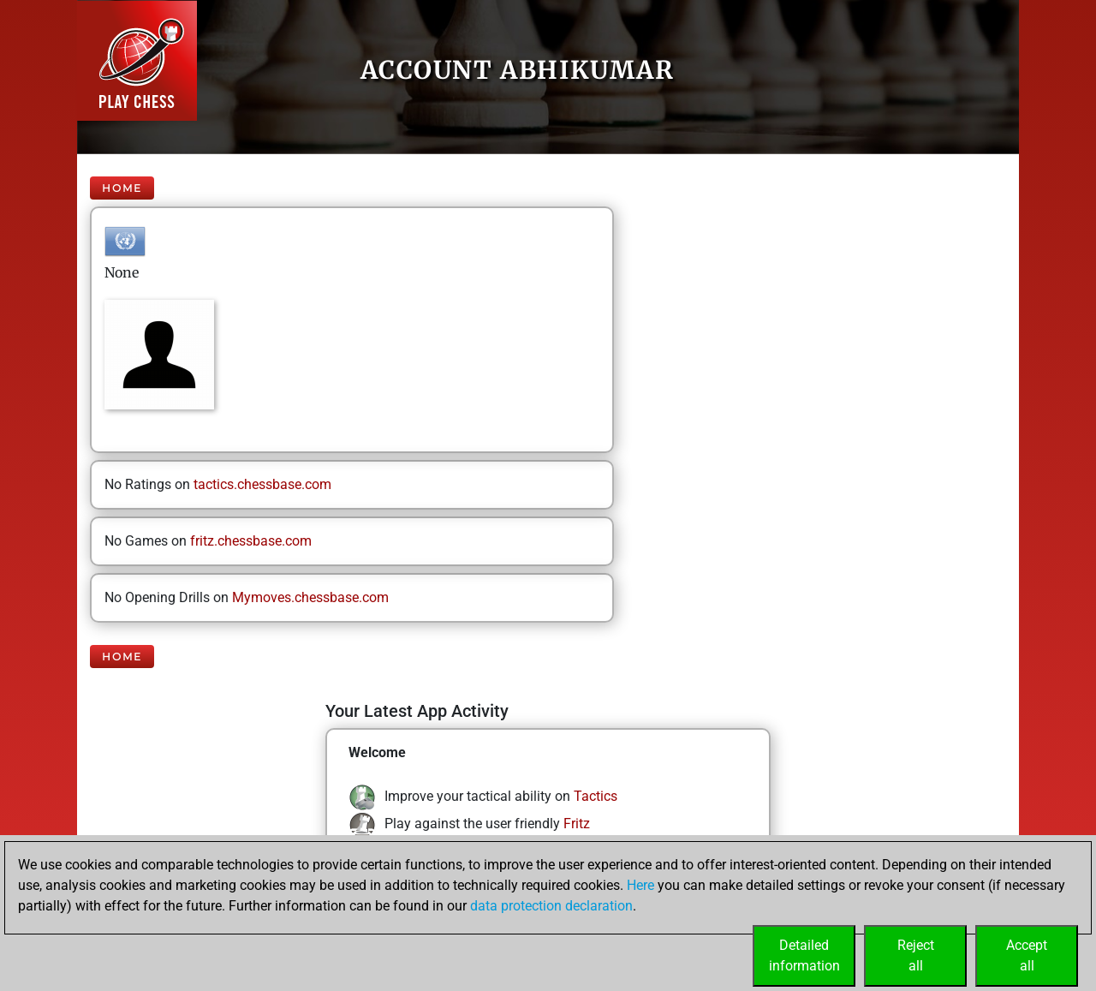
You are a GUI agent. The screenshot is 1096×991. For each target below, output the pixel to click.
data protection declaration (551, 906)
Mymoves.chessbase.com (310, 597)
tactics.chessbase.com (262, 484)
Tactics (595, 796)
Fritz (576, 823)
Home (122, 188)
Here (640, 885)
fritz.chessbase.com (251, 541)
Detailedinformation (804, 955)
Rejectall (915, 955)
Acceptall (1026, 955)
